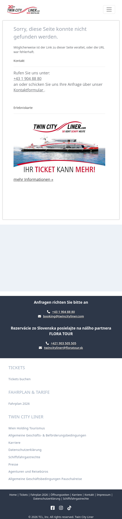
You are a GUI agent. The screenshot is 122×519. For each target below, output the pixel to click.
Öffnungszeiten (60, 495)
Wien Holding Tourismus (26, 428)
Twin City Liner (84, 517)
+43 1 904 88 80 (27, 78)
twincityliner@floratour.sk (63, 348)
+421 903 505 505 (63, 343)
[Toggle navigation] (109, 9)
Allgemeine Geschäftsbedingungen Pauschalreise (45, 479)
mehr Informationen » (33, 179)
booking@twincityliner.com (63, 316)
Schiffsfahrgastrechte (24, 457)
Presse (13, 464)
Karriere (14, 443)
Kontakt (89, 495)
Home (13, 495)
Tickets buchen (19, 379)
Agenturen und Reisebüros (28, 471)
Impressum (103, 495)
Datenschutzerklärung (24, 450)
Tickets (23, 495)
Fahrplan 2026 (19, 404)
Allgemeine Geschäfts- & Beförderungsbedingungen (47, 435)
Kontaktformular (29, 89)
